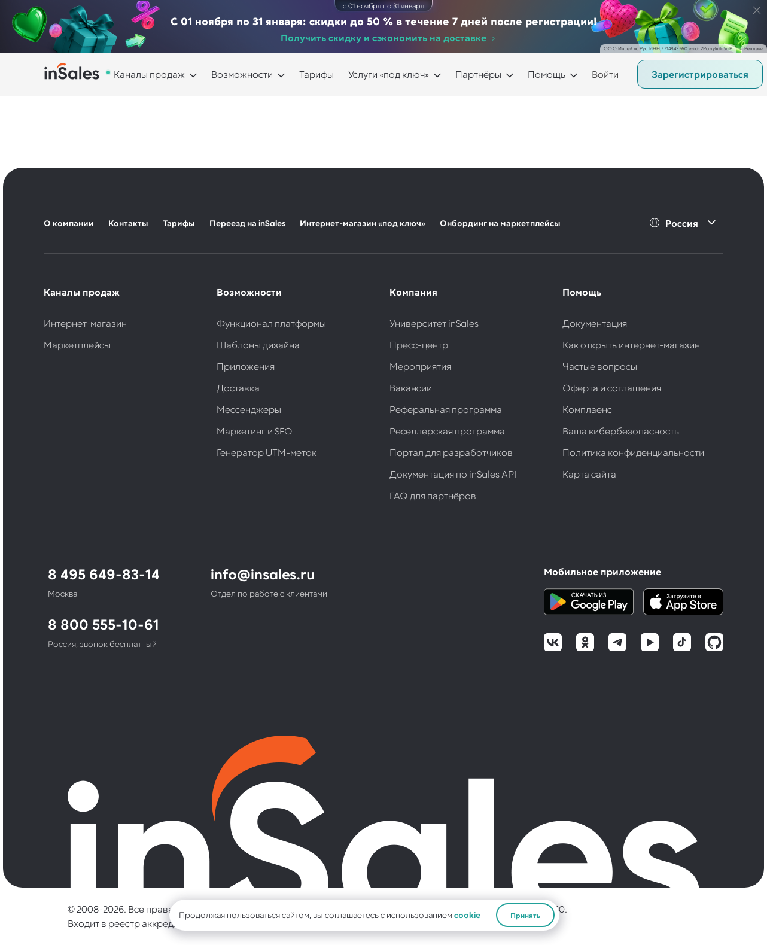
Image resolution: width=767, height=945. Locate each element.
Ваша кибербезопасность (620, 430)
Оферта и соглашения (611, 387)
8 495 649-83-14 (104, 573)
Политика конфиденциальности (633, 452)
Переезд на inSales (247, 223)
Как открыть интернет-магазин (631, 344)
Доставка (238, 387)
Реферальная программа (445, 409)
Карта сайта (589, 473)
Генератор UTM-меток (266, 452)
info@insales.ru (263, 573)
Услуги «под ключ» (388, 74)
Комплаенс (587, 409)
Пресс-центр (418, 344)
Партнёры (478, 74)
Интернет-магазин (85, 323)
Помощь (546, 74)
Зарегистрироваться (700, 74)
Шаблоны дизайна (258, 344)
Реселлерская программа (447, 430)
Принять (525, 915)
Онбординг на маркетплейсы (500, 223)
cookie (467, 915)
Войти (605, 74)
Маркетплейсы (77, 344)
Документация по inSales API (452, 473)
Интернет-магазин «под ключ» (362, 223)
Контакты (128, 223)
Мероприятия (420, 366)
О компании (69, 223)
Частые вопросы (599, 366)
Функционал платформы (271, 323)
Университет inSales (434, 323)
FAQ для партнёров (432, 495)
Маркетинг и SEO (255, 430)
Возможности (242, 74)
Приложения (246, 366)
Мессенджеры (249, 409)
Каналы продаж (149, 74)
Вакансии (410, 387)
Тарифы (316, 74)
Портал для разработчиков (451, 452)
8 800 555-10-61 (103, 624)
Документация (594, 323)
